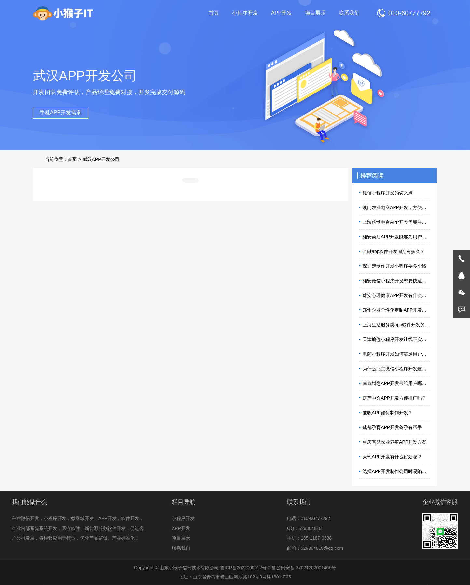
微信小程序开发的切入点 (388, 192)
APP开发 (281, 13)
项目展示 (315, 13)
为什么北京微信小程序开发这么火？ (396, 368)
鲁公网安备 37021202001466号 (304, 567)
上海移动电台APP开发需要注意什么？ (396, 222)
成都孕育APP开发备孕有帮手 (392, 427)
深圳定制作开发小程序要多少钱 (394, 266)
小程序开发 (245, 13)
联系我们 (349, 13)
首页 (214, 13)
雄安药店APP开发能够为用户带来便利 (396, 236)
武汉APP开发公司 (101, 159)
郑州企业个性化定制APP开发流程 (396, 310)
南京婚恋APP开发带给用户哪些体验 (396, 383)
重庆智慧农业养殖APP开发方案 (394, 442)
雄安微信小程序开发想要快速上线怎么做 (396, 280)
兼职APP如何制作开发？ (388, 412)
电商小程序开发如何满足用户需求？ (396, 354)
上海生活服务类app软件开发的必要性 (396, 324)
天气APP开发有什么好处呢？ (392, 456)
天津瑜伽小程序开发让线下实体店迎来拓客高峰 (396, 339)
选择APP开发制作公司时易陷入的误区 (396, 471)
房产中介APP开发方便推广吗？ (394, 398)
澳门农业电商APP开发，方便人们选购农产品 (396, 207)
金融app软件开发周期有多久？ (394, 251)
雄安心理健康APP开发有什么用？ (396, 295)
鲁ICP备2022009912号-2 (245, 567)
